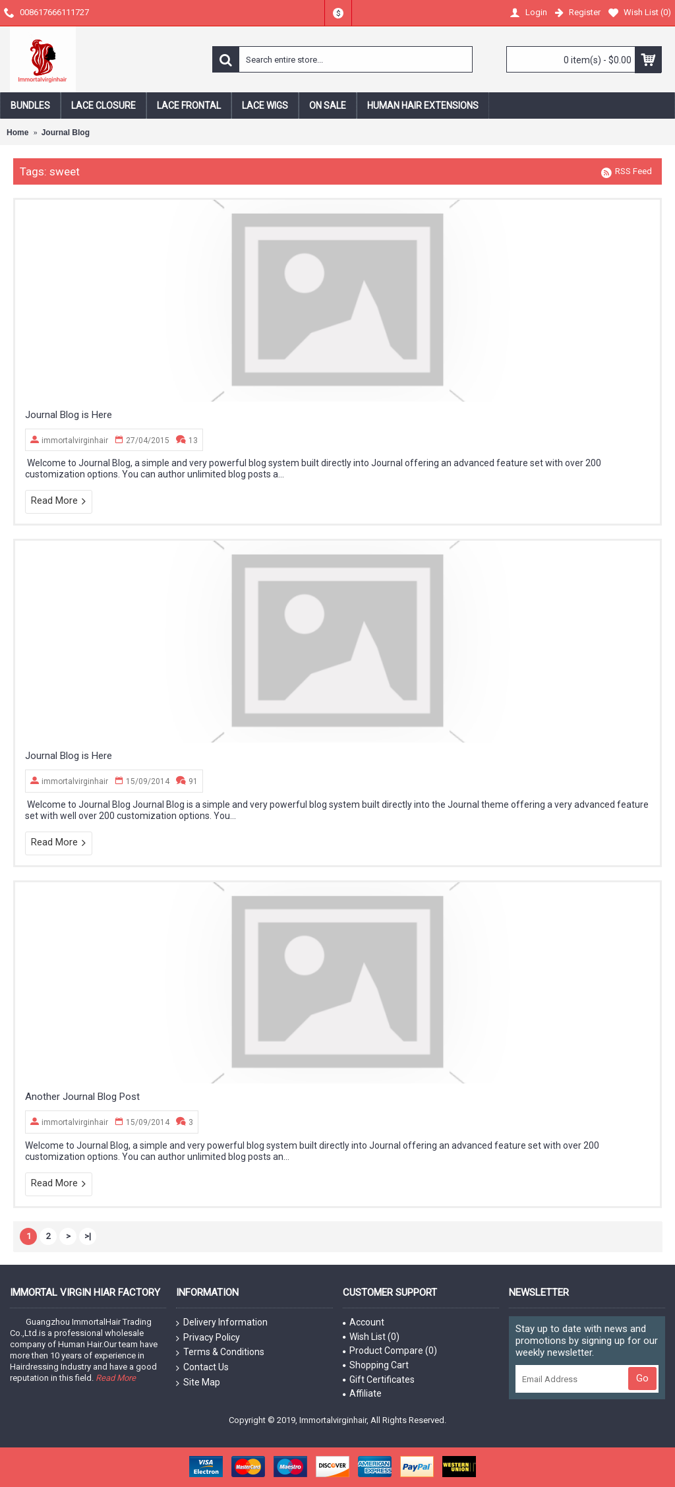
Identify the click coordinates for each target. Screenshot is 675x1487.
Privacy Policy (208, 1338)
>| (87, 1236)
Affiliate (362, 1393)
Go (642, 1378)
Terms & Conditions (220, 1352)
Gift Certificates (379, 1379)
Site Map (198, 1383)
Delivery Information (222, 1323)
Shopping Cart (376, 1365)
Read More (58, 501)
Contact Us (202, 1368)
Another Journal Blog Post (82, 1097)
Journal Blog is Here (68, 415)
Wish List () (371, 1336)
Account (363, 1322)
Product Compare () (390, 1350)
